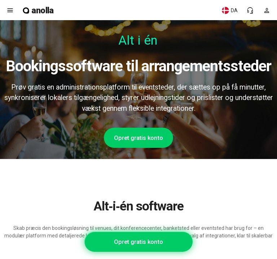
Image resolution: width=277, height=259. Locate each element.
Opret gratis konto (138, 137)
